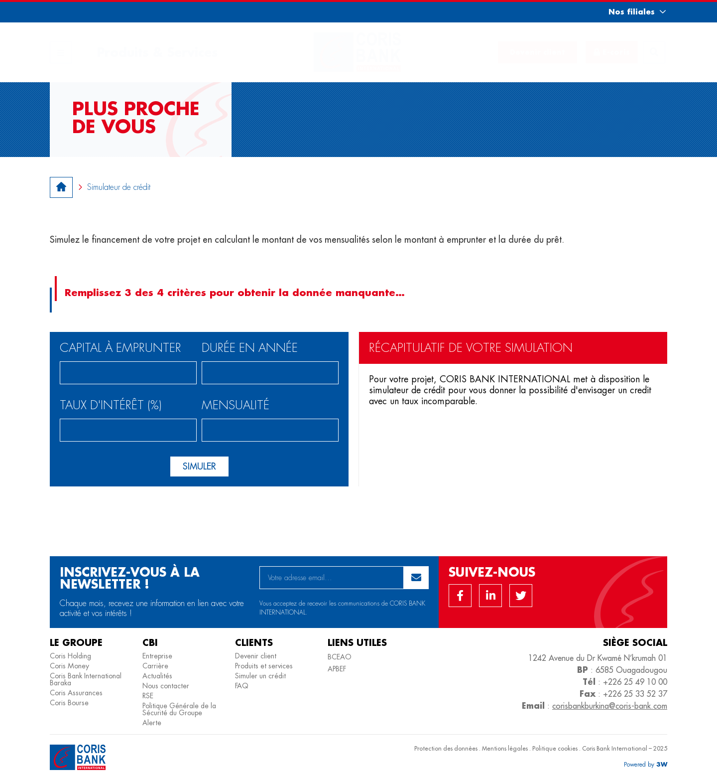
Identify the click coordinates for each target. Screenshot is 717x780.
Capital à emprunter (120, 348)
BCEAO (340, 656)
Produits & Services (157, 52)
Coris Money (69, 665)
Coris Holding (70, 655)
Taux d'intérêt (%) (111, 406)
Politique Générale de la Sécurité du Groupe (179, 709)
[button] (628, 11)
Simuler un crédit (260, 675)
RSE (147, 695)
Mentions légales (505, 748)
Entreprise (157, 655)
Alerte (151, 722)
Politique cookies (555, 748)
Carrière (155, 665)
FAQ (241, 685)
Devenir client (255, 655)
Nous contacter (165, 685)
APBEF (337, 668)
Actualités (157, 675)
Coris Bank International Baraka (85, 679)
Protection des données (446, 748)
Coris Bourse (69, 702)
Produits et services (264, 665)
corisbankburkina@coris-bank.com (609, 706)
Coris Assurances (76, 692)
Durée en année (250, 348)
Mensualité (235, 406)
